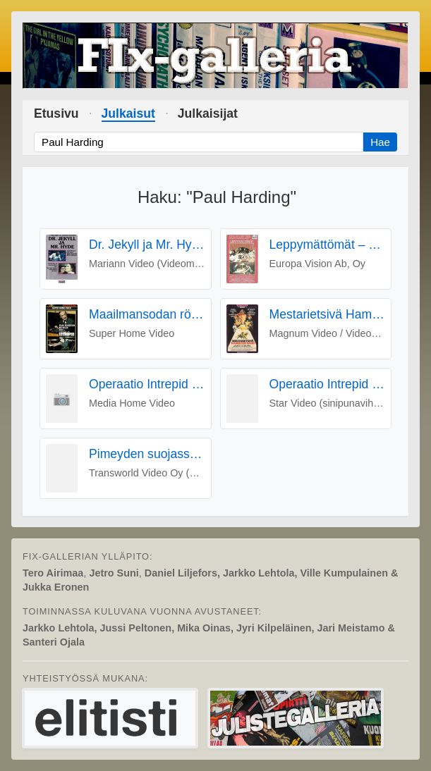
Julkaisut (128, 113)
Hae (380, 142)
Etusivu (56, 113)
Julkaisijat (208, 113)
